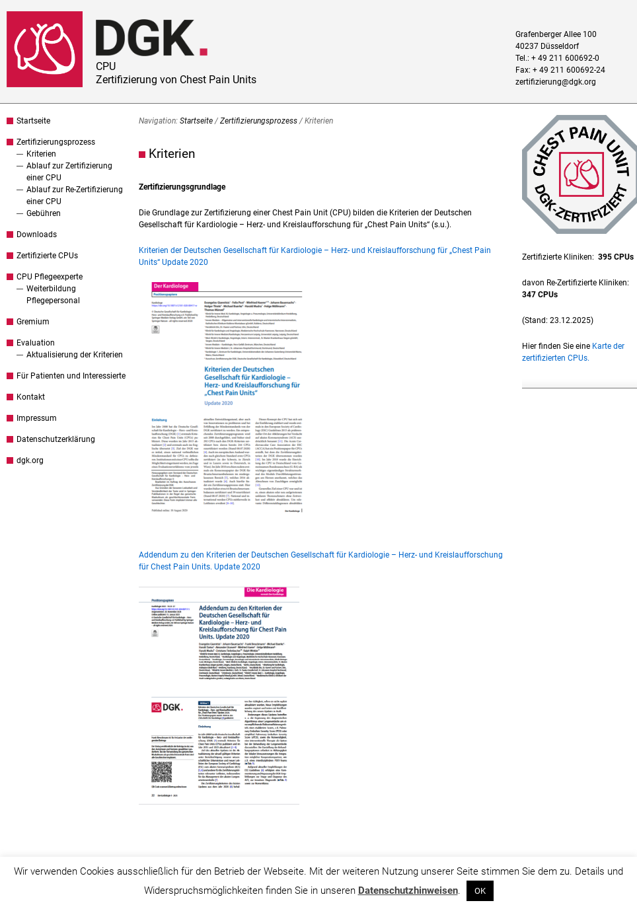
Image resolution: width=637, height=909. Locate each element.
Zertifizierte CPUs (47, 255)
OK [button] (480, 891)
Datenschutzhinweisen (408, 890)
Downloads (37, 234)
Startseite (33, 121)
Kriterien (41, 154)
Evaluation (36, 342)
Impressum (37, 418)
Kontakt (31, 397)
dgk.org (30, 460)
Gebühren (43, 213)
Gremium (33, 321)
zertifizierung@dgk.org (555, 82)
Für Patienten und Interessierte (71, 376)
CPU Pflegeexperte (50, 276)
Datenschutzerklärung (56, 439)
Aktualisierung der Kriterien (74, 354)
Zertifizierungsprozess (56, 142)
